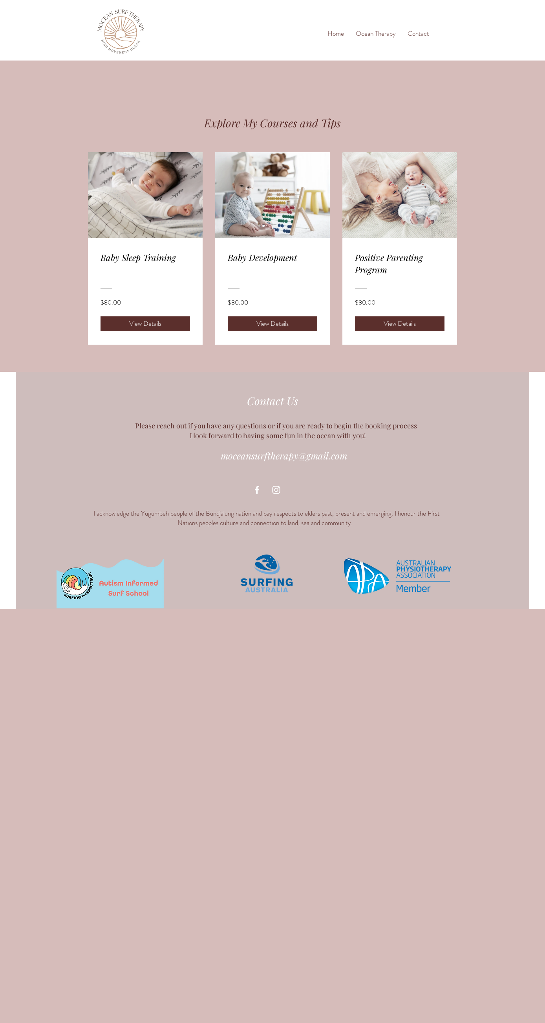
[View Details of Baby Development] (272, 323)
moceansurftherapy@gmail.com (284, 455)
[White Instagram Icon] (276, 490)
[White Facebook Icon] (257, 490)
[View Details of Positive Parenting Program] (399, 323)
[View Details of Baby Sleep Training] (145, 323)
